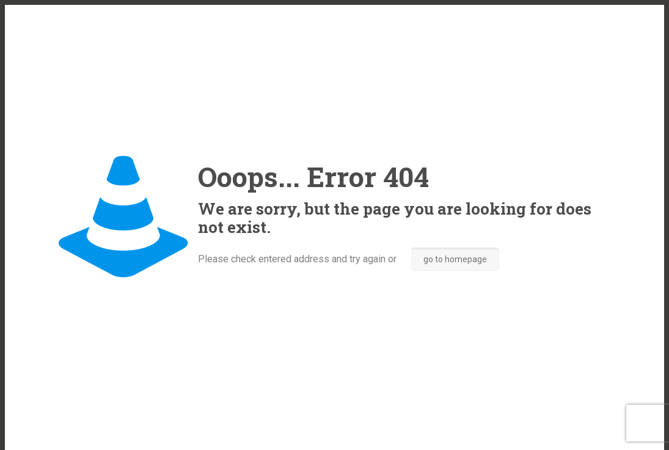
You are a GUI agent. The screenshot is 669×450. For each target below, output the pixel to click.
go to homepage (455, 259)
